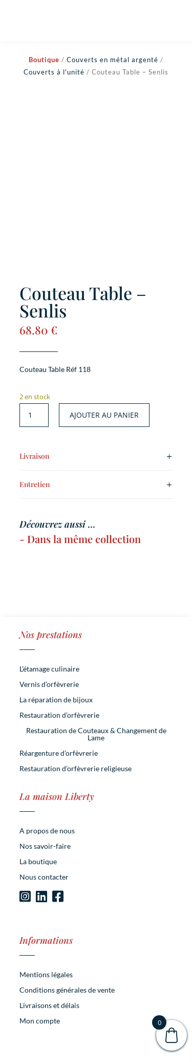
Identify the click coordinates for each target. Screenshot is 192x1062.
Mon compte (39, 1021)
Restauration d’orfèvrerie (59, 715)
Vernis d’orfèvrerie (49, 684)
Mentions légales (46, 975)
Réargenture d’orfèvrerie (58, 753)
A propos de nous (47, 831)
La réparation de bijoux (56, 700)
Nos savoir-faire (45, 846)
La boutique (38, 862)
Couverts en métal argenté (112, 59)
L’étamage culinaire (49, 669)
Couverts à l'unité (54, 72)
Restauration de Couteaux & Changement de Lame (96, 734)
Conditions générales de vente (67, 990)
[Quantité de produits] (34, 415)
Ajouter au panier (104, 415)
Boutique (44, 59)
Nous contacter (44, 877)
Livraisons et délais (49, 1006)
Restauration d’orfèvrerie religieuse (75, 769)
